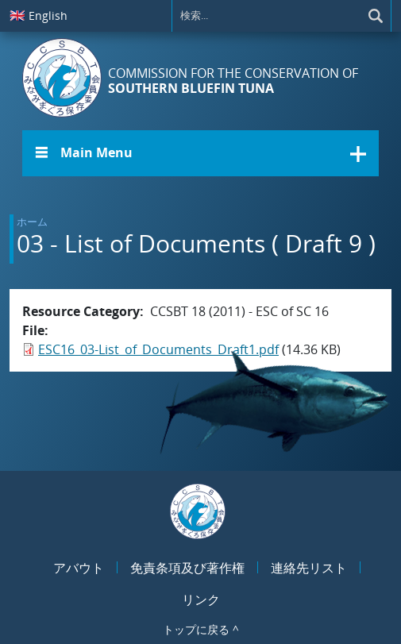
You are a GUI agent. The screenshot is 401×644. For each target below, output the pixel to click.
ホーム (32, 221)
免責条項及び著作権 (187, 568)
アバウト (78, 568)
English (38, 15)
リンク (201, 599)
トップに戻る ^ (201, 629)
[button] (200, 153)
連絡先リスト (309, 568)
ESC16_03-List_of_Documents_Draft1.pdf (158, 349)
